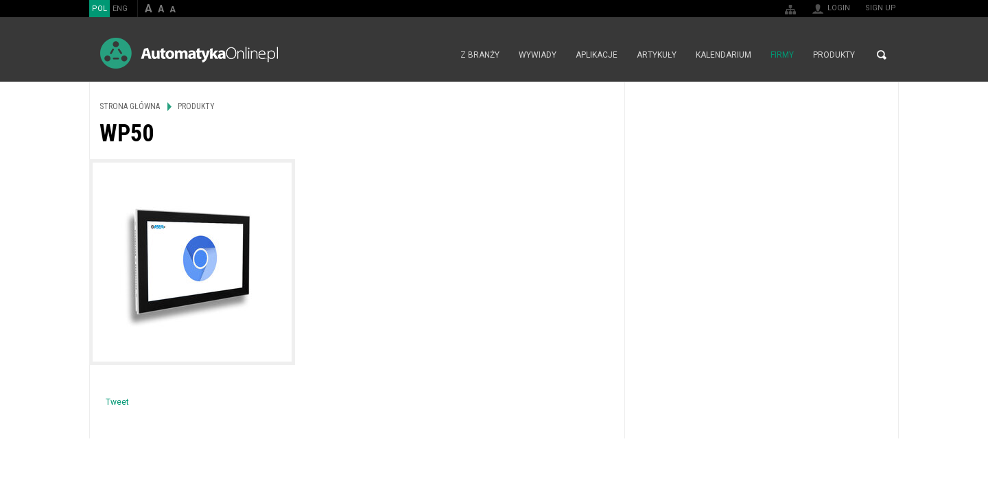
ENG (120, 8)
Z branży (479, 55)
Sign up (880, 7)
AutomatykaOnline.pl (189, 53)
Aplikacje (597, 55)
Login (838, 7)
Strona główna (436, 55)
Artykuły (657, 55)
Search (881, 55)
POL (99, 8)
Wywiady (537, 55)
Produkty (834, 55)
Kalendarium (723, 55)
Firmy (782, 55)
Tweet (117, 402)
